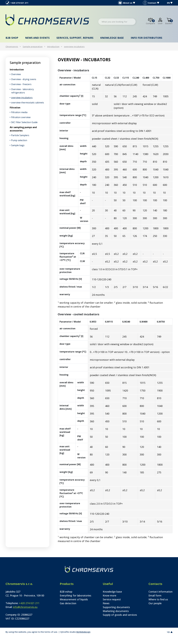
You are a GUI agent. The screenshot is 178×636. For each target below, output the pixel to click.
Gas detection (68, 603)
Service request (112, 599)
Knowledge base (112, 37)
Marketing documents (116, 611)
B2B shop (12, 37)
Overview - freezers (21, 84)
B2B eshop (66, 591)
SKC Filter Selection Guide (24, 122)
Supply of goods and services (120, 614)
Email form (155, 595)
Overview (16, 74)
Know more (109, 595)
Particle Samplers (20, 135)
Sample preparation (33, 46)
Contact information (160, 591)
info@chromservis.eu (25, 607)
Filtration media (19, 112)
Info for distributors (146, 37)
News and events (37, 37)
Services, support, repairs (74, 37)
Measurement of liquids (74, 599)
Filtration (15, 107)
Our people (155, 603)
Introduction (53, 46)
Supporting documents (116, 607)
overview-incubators (74, 46)
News (106, 603)
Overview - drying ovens (23, 79)
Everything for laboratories (75, 595)
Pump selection (19, 140)
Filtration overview (20, 117)
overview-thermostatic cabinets (27, 102)
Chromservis (12, 46)
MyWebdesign (83, 631)
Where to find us (158, 599)
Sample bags (17, 145)
